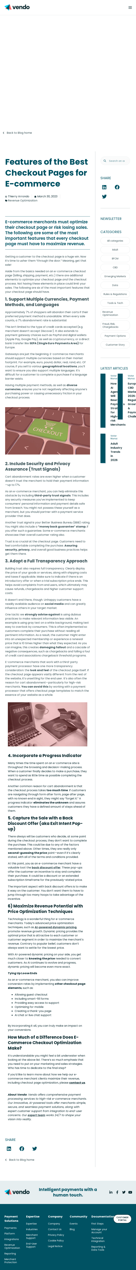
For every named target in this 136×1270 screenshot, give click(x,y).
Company (54, 1223)
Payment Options (115, 336)
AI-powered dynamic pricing (56, 927)
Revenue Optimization (22, 200)
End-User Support (31, 1245)
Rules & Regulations (115, 294)
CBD (115, 267)
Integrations (11, 1239)
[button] (9, 1149)
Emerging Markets (115, 276)
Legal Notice (55, 1246)
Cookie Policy (56, 1240)
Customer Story (115, 344)
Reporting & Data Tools (98, 1248)
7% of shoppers (36, 312)
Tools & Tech (115, 303)
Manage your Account (99, 1231)
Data (115, 285)
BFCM (115, 258)
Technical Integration (98, 1239)
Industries (32, 1229)
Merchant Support (32, 1236)
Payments (10, 1228)
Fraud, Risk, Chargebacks (110, 325)
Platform (9, 1233)
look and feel (39, 670)
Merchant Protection (10, 1261)
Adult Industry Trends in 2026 (116, 452)
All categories (115, 240)
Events (74, 1223)
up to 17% (14, 485)
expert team (36, 1115)
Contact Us (55, 1229)
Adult (115, 249)
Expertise (31, 1223)
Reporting (10, 1253)
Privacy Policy (56, 1235)
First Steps (97, 1223)
